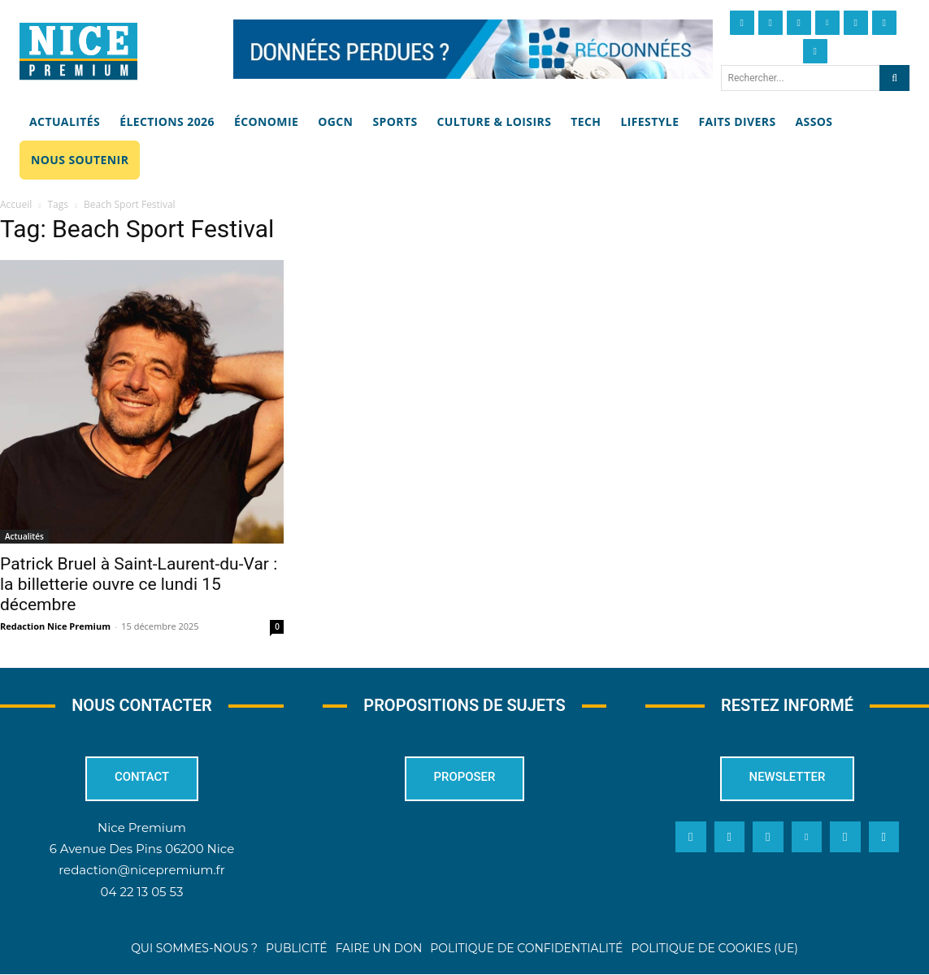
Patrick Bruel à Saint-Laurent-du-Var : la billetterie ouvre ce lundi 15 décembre (138, 584)
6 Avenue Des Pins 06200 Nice (142, 848)
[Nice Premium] (78, 51)
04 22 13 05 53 (142, 891)
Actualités (24, 536)
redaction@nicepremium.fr (141, 870)
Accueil (16, 204)
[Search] (894, 78)
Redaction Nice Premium (55, 626)
